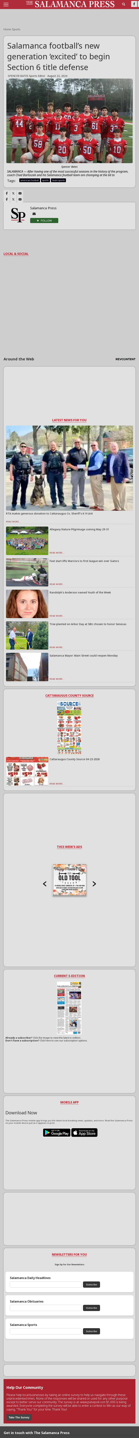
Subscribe (91, 1284)
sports (45, 180)
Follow (46, 220)
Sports (16, 29)
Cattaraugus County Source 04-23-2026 (75, 759)
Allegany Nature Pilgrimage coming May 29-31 (79, 529)
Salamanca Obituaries (26, 1301)
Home (8, 29)
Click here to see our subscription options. (63, 1040)
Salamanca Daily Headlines (30, 1278)
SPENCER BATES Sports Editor (26, 76)
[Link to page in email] (20, 193)
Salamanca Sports (23, 1325)
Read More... (13, 521)
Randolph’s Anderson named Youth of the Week (80, 592)
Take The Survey (19, 1417)
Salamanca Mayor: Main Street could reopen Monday (84, 655)
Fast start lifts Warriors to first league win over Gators (84, 561)
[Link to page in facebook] (7, 193)
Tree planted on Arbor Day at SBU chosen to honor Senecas (88, 624)
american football (29, 180)
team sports (58, 180)
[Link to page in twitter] (13, 193)
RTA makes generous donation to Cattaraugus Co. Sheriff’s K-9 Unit (49, 513)
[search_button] (124, 4)
